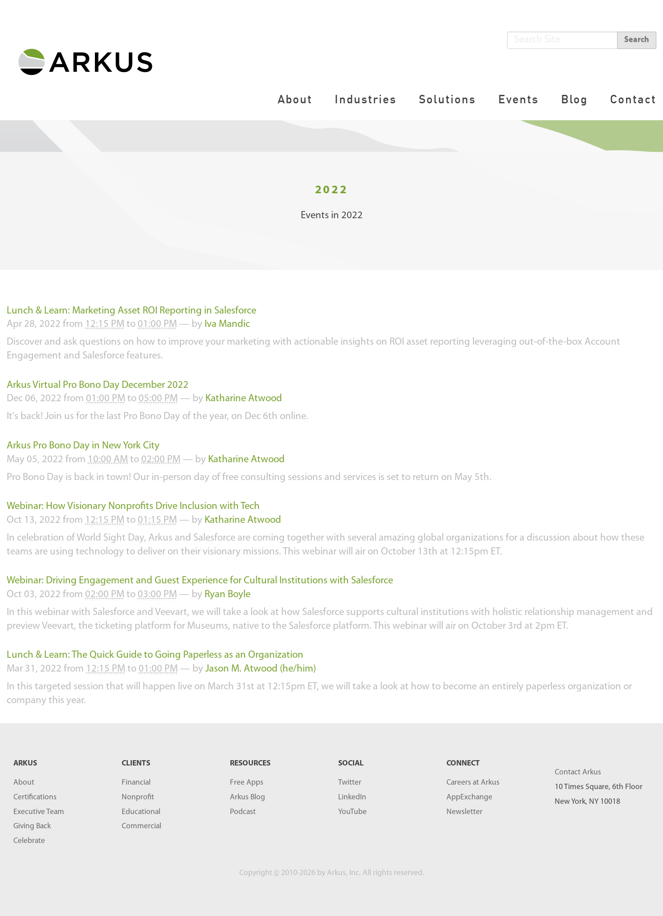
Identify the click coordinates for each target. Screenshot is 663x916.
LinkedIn (352, 797)
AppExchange (469, 797)
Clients (136, 763)
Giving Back (32, 826)
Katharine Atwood (243, 399)
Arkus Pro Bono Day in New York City (83, 446)
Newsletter (464, 812)
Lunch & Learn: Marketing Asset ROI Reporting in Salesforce (131, 311)
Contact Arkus (578, 772)
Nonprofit (138, 797)
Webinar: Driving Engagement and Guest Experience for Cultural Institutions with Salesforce (200, 581)
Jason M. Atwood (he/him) (260, 669)
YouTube (352, 812)
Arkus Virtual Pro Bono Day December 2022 (97, 385)
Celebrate (29, 841)
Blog (574, 99)
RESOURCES (250, 763)
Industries (366, 99)
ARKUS (25, 763)
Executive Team (38, 812)
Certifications (35, 797)
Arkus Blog (247, 797)
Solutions (447, 99)
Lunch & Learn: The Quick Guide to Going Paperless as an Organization (155, 655)
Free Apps (246, 782)
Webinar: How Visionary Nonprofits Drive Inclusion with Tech (133, 506)
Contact (633, 99)
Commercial (141, 826)
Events (518, 99)
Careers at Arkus (472, 782)
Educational (141, 812)
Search (636, 40)
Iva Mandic (227, 324)
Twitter (349, 782)
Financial (136, 782)
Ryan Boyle (227, 595)
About (295, 99)
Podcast (243, 812)
